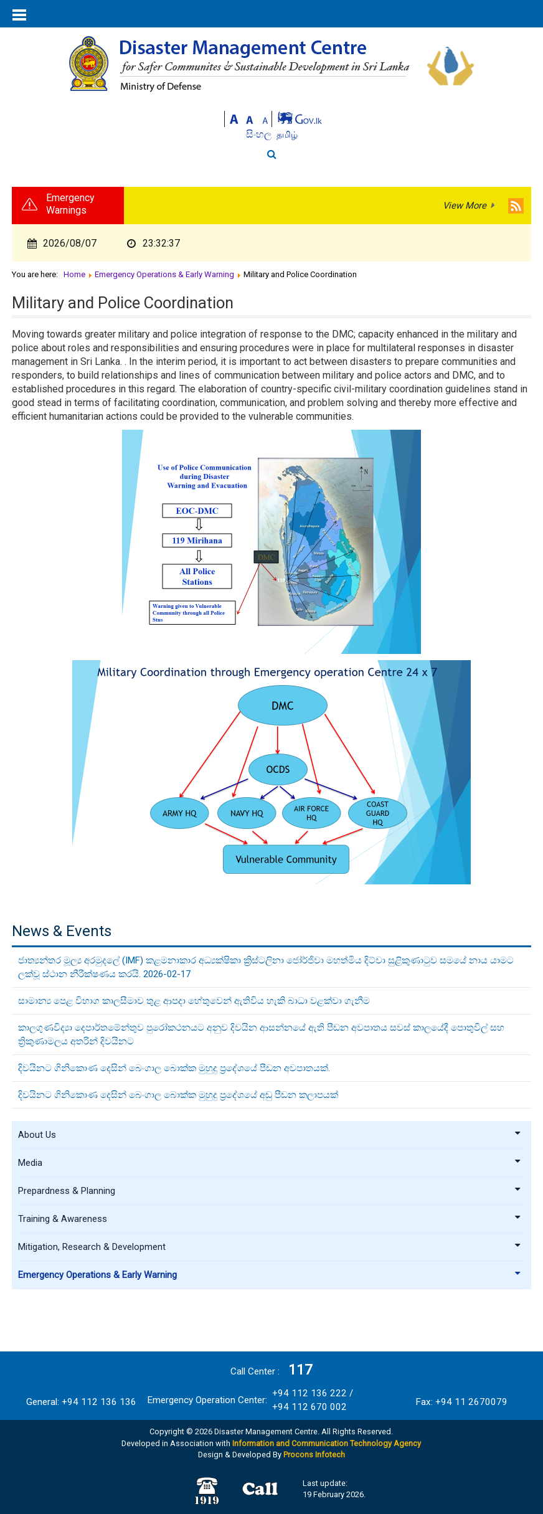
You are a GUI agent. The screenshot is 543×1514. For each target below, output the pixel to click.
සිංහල (260, 134)
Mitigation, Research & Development (270, 1246)
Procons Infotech (314, 1454)
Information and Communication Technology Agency (326, 1443)
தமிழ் (287, 135)
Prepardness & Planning (270, 1190)
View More (464, 205)
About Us (270, 1134)
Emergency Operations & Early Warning (270, 1274)
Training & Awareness (270, 1218)
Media (270, 1162)
